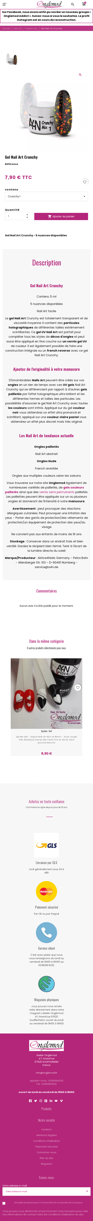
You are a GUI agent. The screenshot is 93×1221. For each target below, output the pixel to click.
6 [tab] (59, 776)
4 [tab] (49, 776)
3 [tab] (44, 776)
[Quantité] (17, 216)
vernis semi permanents (57, 492)
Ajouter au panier (61, 216)
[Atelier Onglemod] (49, 4)
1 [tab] (34, 776)
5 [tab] (54, 776)
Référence (11, 164)
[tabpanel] (46, 707)
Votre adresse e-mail (14, 1185)
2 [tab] (39, 776)
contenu (11, 189)
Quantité (12, 210)
